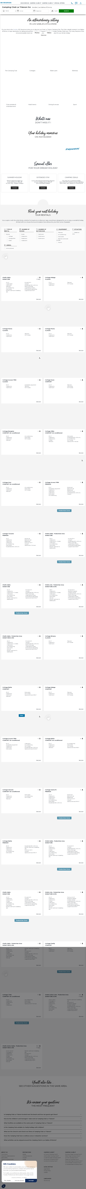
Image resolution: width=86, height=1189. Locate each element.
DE (46, 1180)
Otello (9, 240)
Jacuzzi (59, 242)
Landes (24, 1159)
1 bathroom (40, 234)
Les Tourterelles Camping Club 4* (73, 1162)
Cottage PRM (11, 238)
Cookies (46, 1172)
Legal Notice (47, 1169)
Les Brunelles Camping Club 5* (51, 1156)
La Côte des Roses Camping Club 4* (73, 1164)
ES (48, 1180)
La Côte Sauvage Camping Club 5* (52, 1157)
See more (38, 299)
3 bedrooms (23, 238)
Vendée (24, 1154)
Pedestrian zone (75, 233)
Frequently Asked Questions (8, 1156)
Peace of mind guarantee (7, 1159)
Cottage (10, 236)
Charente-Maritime (27, 1156)
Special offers (59, 3)
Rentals (7, 234)
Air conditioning (61, 234)
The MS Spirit (4, 1154)
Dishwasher (60, 236)
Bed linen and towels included (62, 239)
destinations (27, 1152)
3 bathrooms (40, 238)
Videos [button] (49, 33)
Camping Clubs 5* (35, 3)
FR (44, 1180)
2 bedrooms (23, 236)
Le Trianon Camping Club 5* (51, 1154)
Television (59, 232)
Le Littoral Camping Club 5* (50, 1161)
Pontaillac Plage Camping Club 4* (73, 1154)
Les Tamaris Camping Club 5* (51, 1159)
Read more (43, 35)
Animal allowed (9, 248)
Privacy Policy (47, 1170)
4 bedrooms (23, 240)
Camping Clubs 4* (47, 3)
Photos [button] (37, 33)
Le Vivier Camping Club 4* (71, 1157)
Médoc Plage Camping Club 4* (72, 1156)
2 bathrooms (40, 236)
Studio (21, 234)
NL (49, 1180)
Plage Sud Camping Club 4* (72, 1159)
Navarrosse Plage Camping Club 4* (73, 1161)
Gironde (24, 1157)
